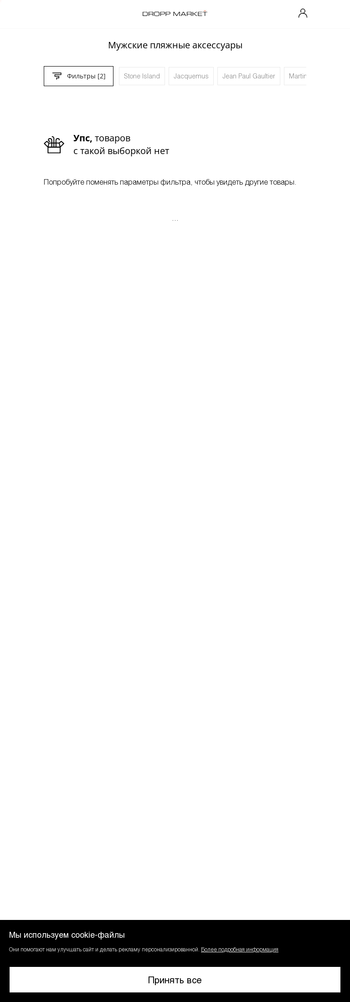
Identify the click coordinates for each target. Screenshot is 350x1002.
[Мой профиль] (303, 14)
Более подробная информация (239, 949)
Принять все (175, 979)
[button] (175, 961)
